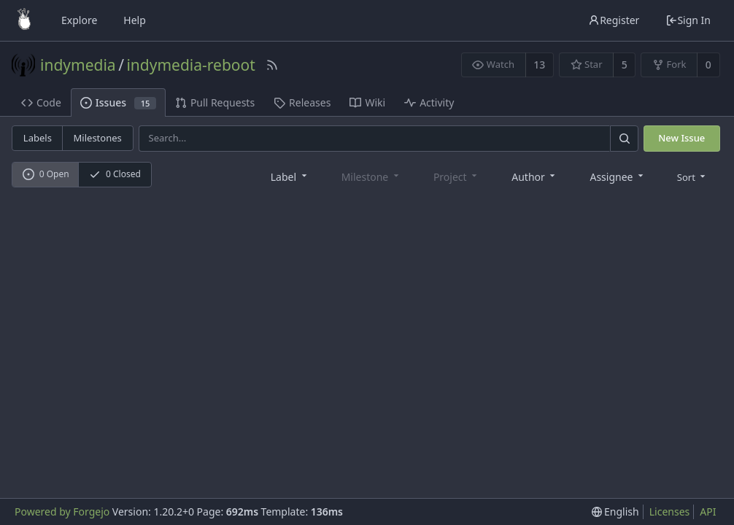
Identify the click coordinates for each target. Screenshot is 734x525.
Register (613, 20)
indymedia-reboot (190, 65)
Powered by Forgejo (62, 511)
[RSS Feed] (272, 64)
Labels (37, 137)
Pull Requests (215, 102)
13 (539, 64)
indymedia (78, 65)
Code (41, 102)
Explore (79, 20)
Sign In (688, 20)
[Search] (624, 138)
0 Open (46, 174)
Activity (429, 102)
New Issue (681, 137)
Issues (118, 102)
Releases (302, 102)
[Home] (24, 20)
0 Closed (115, 174)
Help (134, 20)
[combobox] (290, 176)
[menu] (692, 176)
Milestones (98, 137)
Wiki (367, 102)
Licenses (669, 511)
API (708, 511)
